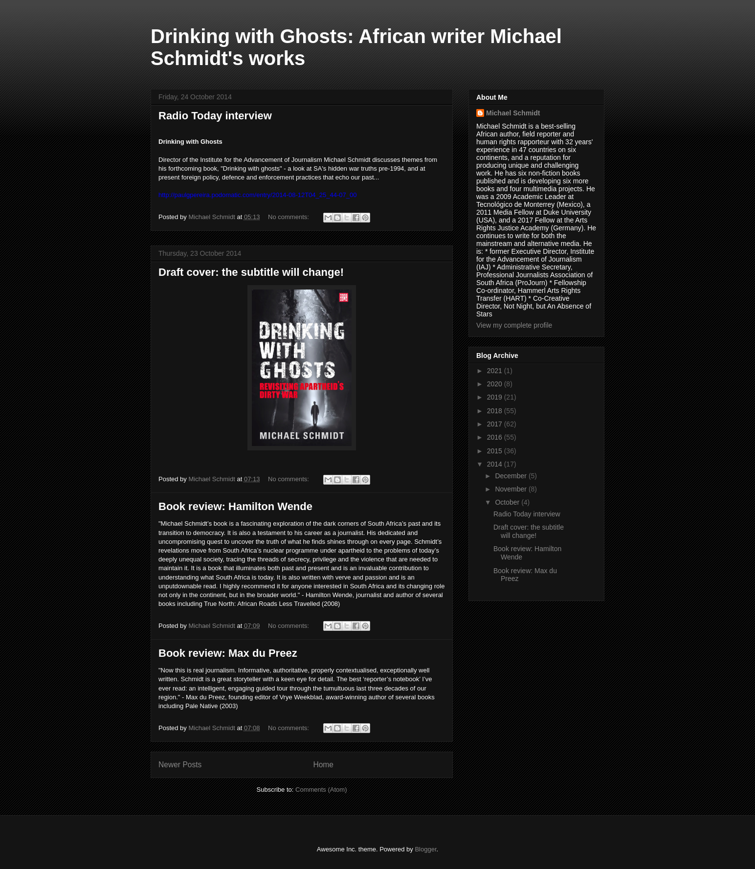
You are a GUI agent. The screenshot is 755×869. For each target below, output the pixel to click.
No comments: (289, 217)
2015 (495, 451)
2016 (495, 437)
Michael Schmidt (513, 113)
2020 (495, 384)
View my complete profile (514, 325)
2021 (495, 371)
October (508, 502)
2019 (495, 397)
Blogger (425, 849)
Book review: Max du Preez (227, 653)
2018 (495, 411)
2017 (495, 424)
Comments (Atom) (321, 789)
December (511, 476)
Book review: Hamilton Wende (235, 506)
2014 (495, 464)
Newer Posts (179, 764)
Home (323, 764)
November (511, 489)
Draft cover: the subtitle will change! (251, 272)
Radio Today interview (215, 116)
